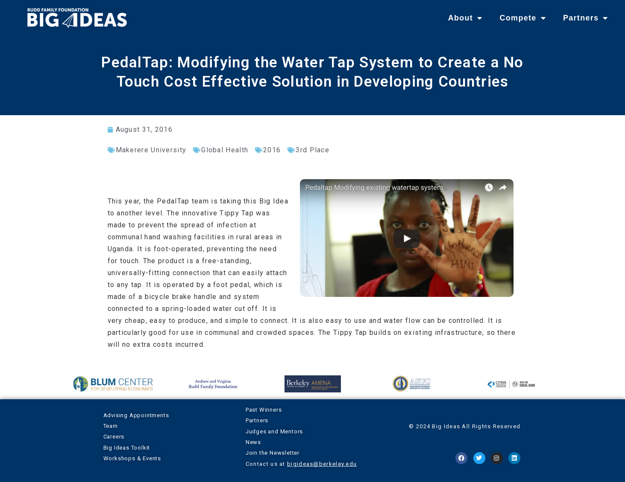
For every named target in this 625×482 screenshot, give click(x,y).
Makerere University (151, 150)
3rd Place (312, 150)
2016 (272, 150)
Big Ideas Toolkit (126, 447)
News (253, 442)
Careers (114, 436)
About (465, 18)
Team (110, 426)
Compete (522, 18)
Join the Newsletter (272, 453)
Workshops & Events (132, 458)
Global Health (224, 150)
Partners (585, 18)
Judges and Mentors (274, 431)
